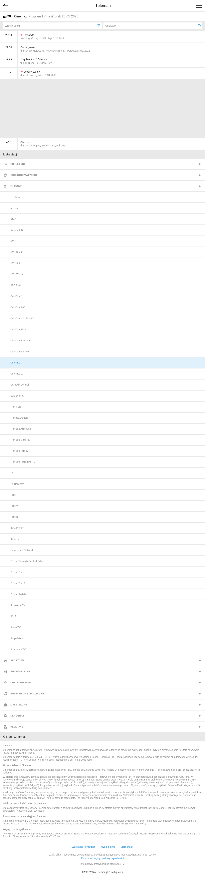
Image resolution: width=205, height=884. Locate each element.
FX (11, 472)
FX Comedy (17, 483)
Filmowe (16, 186)
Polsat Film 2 (17, 583)
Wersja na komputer (83, 846)
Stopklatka (16, 638)
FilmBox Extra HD (20, 439)
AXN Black (16, 252)
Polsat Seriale (18, 594)
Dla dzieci (17, 715)
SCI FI (13, 616)
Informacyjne (20, 671)
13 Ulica (15, 197)
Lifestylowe (18, 704)
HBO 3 (14, 517)
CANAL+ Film (18, 329)
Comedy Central (19, 384)
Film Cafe (15, 406)
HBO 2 (14, 505)
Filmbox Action (19, 417)
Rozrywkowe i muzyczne (27, 693)
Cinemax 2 (16, 373)
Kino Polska (17, 528)
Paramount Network (22, 550)
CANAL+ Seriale (19, 351)
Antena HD (16, 230)
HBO (13, 494)
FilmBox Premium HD (22, 461)
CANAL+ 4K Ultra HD (22, 318)
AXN (13, 241)
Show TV (15, 627)
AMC (13, 219)
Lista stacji (127, 846)
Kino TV (14, 539)
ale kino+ (15, 208)
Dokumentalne (20, 682)
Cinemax (15, 362)
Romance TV (17, 605)
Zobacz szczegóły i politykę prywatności (102, 858)
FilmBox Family (19, 450)
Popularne (17, 163)
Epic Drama (17, 395)
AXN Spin (15, 263)
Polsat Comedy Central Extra (26, 561)
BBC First (15, 285)
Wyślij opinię (107, 846)
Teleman (103, 5)
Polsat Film (16, 572)
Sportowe (17, 660)
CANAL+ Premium (20, 340)
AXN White (16, 274)
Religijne (16, 726)
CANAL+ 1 (16, 296)
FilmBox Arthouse (20, 428)
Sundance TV (18, 649)
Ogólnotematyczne (23, 175)
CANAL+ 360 (17, 307)
